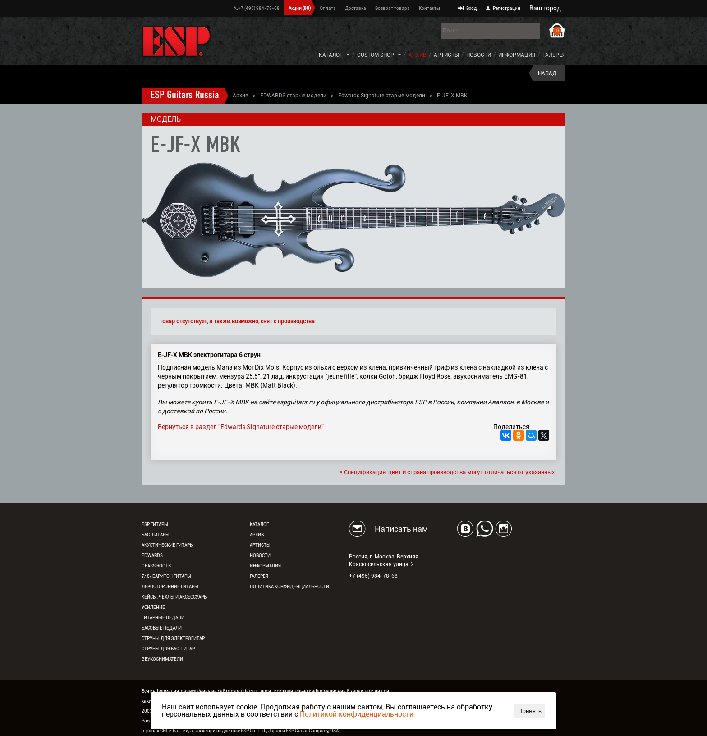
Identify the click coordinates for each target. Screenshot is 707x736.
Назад (547, 73)
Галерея (553, 55)
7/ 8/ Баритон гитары (166, 576)
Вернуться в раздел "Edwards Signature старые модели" (241, 426)
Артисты (446, 55)
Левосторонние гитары (170, 586)
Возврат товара (392, 8)
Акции (300, 8)
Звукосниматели (162, 659)
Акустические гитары (168, 545)
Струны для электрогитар (173, 638)
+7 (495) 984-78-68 (257, 8)
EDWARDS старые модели (293, 95)
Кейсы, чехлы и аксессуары (175, 596)
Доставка (355, 8)
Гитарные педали (163, 617)
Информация (516, 55)
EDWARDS (152, 555)
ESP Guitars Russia (185, 96)
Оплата (328, 8)
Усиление (153, 607)
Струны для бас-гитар (168, 648)
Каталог (331, 55)
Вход (471, 8)
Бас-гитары (156, 534)
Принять (530, 711)
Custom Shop (375, 55)
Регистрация (506, 8)
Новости (478, 55)
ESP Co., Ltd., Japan (261, 730)
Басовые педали (162, 628)
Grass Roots (156, 565)
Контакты (429, 8)
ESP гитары (155, 524)
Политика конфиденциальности (289, 586)
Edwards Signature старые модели (381, 95)
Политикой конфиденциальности (356, 714)
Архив (418, 55)
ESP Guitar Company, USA (312, 730)
